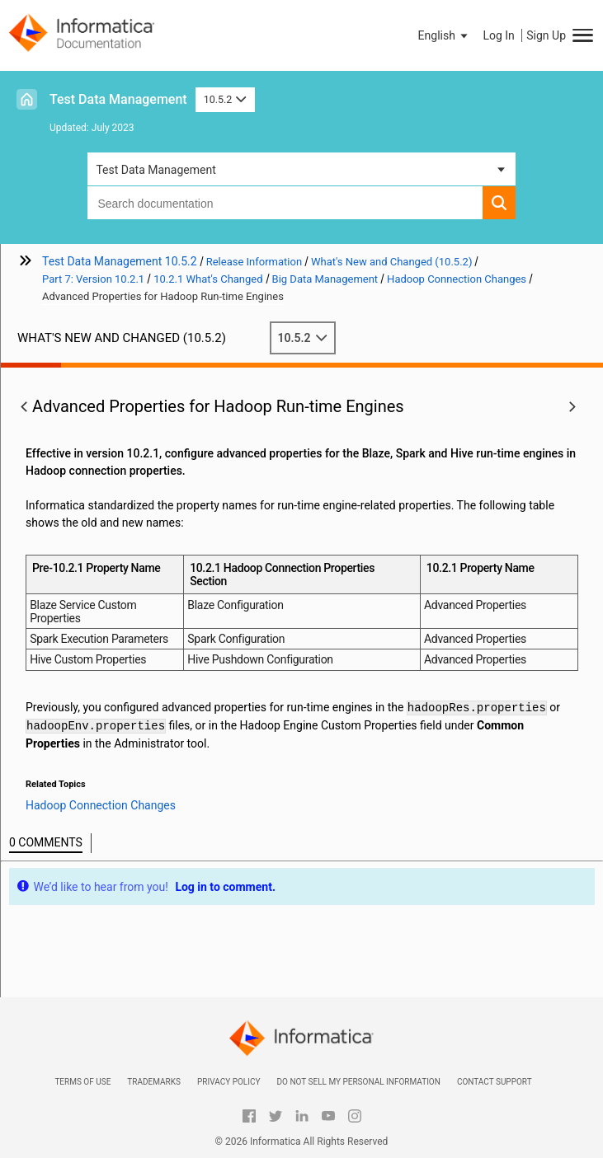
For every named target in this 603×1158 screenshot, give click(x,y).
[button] (444, 35)
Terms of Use (82, 1081)
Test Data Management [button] (155, 169)
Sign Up (546, 35)
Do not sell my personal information (358, 1081)
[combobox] (284, 202)
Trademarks (154, 1081)
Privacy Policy (228, 1081)
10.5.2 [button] (225, 99)
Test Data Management (118, 99)
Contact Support (494, 1081)
